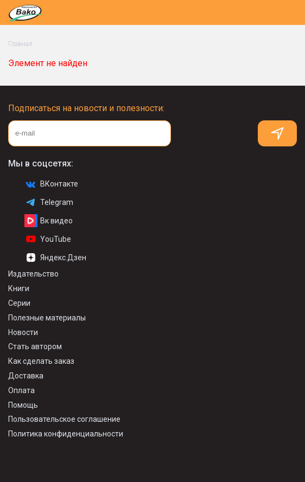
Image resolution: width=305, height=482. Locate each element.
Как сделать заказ (41, 361)
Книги (18, 288)
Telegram (48, 202)
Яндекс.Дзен (55, 257)
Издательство (33, 273)
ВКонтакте (51, 183)
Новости (23, 332)
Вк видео (48, 220)
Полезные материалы (47, 317)
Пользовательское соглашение (64, 419)
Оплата (21, 390)
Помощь (23, 405)
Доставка (25, 375)
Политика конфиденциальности (65, 433)
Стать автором (35, 346)
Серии (19, 303)
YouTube (47, 239)
